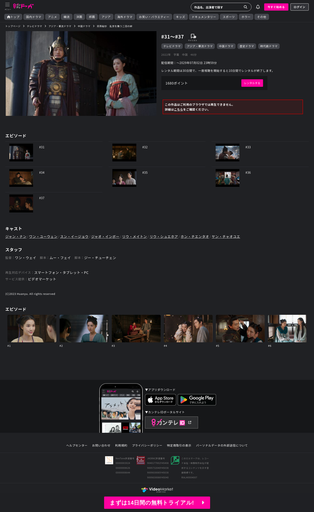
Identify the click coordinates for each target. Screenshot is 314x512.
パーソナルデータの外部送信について (222, 445)
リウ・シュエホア (163, 236)
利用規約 (121, 445)
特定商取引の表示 (179, 445)
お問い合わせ (101, 445)
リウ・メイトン (134, 236)
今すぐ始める (276, 7)
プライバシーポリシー (147, 445)
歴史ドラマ (247, 46)
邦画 (92, 17)
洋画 (79, 17)
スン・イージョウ (74, 236)
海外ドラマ (125, 17)
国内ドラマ (33, 17)
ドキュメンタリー (204, 17)
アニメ (52, 17)
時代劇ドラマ (269, 46)
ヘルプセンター (77, 445)
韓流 (67, 17)
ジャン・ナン (16, 236)
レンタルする (252, 83)
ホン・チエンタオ (195, 236)
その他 (261, 17)
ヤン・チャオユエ (226, 236)
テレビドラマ (172, 46)
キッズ (180, 17)
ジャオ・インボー (105, 236)
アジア (106, 17)
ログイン (299, 7)
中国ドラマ (226, 46)
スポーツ (229, 17)
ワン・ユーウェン (43, 236)
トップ (13, 17)
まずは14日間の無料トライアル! (157, 503)
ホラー (246, 17)
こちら (178, 109)
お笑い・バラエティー (154, 17)
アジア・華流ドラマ (200, 46)
